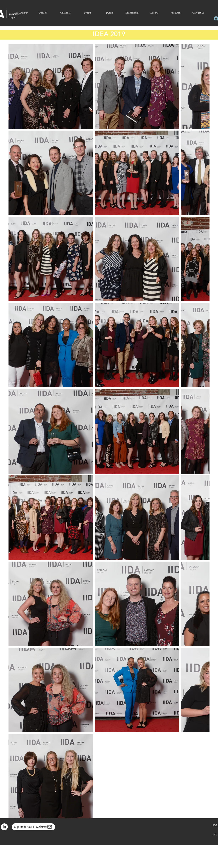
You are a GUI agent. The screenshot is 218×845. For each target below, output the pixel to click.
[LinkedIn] (4, 826)
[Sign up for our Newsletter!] (33, 826)
